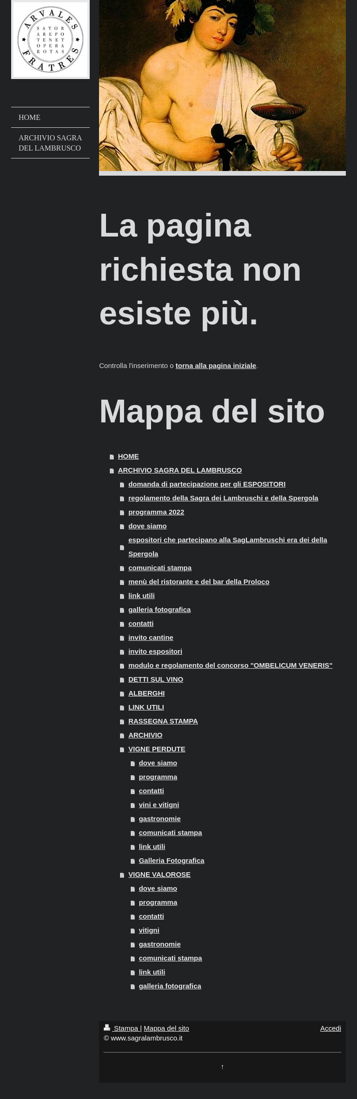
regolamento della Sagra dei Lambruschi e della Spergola (223, 498)
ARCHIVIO (145, 735)
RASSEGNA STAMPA (163, 721)
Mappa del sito (166, 1028)
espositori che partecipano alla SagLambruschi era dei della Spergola (227, 547)
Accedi (330, 1028)
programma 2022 (156, 512)
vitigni (149, 930)
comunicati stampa (160, 568)
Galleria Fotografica (172, 860)
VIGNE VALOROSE (159, 874)
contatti (140, 623)
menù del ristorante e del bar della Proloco (198, 582)
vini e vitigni (159, 805)
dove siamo (147, 526)
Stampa (122, 1028)
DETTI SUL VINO (155, 679)
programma (158, 777)
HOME (128, 456)
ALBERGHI (146, 693)
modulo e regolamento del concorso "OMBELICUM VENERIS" (230, 665)
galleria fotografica (159, 609)
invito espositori (155, 651)
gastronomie (160, 819)
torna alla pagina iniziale (216, 365)
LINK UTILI (146, 707)
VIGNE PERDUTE (156, 749)
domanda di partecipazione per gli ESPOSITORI (206, 484)
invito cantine (150, 637)
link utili (141, 595)
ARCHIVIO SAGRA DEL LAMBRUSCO (180, 470)
